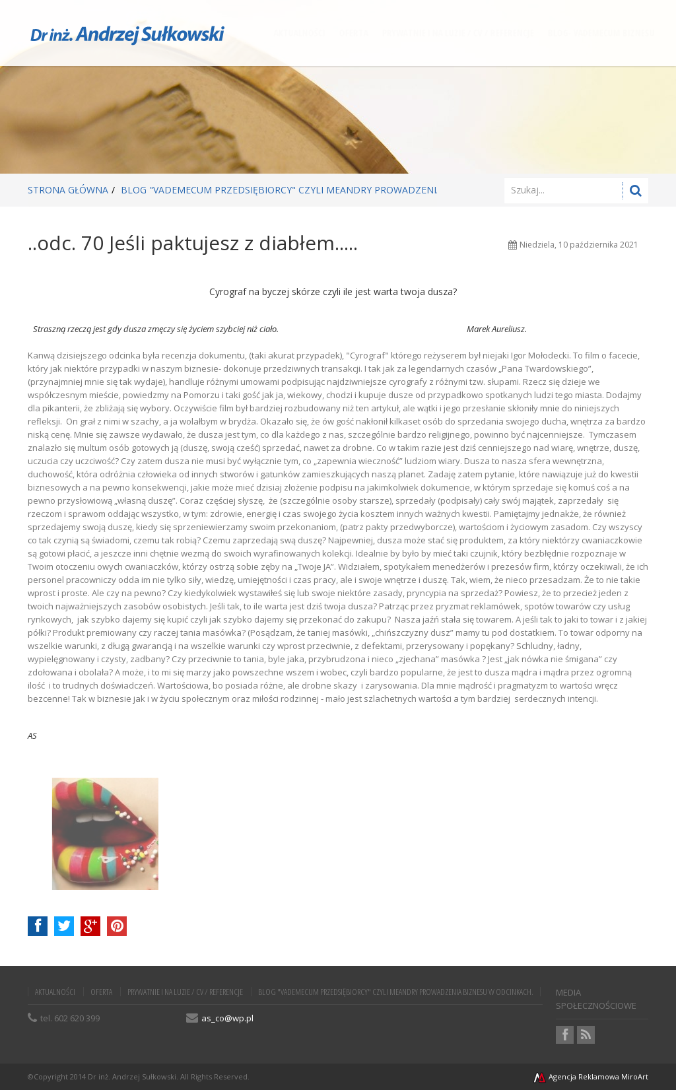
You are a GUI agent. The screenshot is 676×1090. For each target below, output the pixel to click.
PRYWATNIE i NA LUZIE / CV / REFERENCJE (185, 991)
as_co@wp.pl (227, 1018)
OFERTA (101, 991)
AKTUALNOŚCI (55, 991)
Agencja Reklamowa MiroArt (590, 1076)
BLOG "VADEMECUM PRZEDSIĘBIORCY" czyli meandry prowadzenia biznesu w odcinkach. (338, 190)
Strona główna (68, 190)
